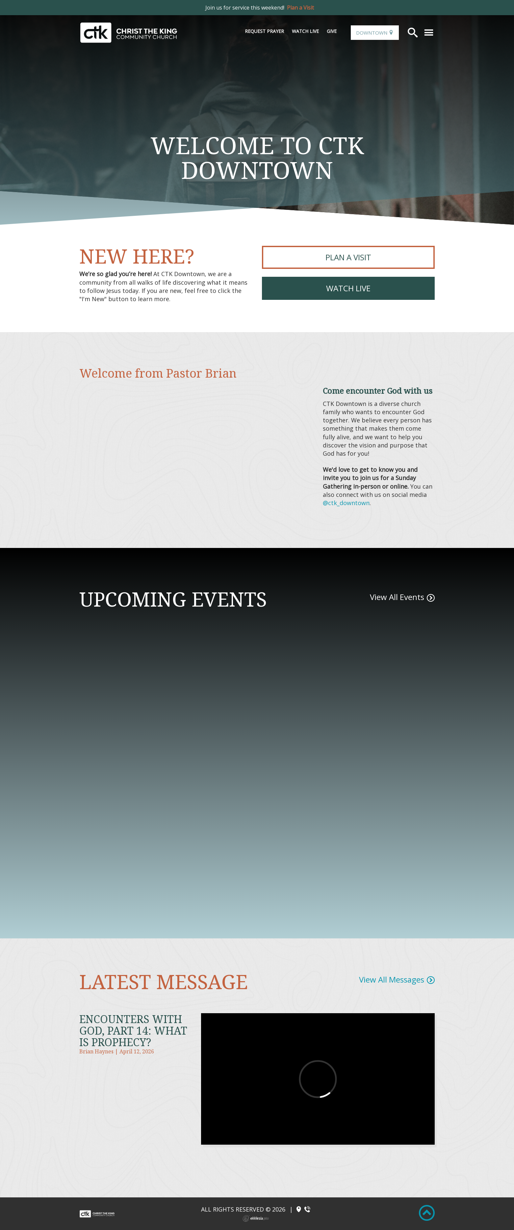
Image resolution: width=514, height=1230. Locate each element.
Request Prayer (264, 31)
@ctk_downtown (346, 503)
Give (332, 31)
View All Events (397, 596)
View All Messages (391, 979)
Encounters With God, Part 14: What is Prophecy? (133, 1030)
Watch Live (305, 31)
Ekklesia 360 (256, 1218)
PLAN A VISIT (348, 257)
